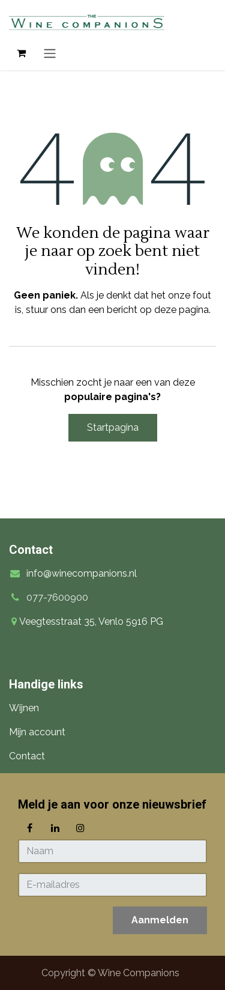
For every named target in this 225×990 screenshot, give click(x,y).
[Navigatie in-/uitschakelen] (50, 53)
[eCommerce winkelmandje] (21, 53)
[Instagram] (80, 827)
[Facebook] (29, 827)
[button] (160, 920)
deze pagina (181, 309)
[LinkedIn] (55, 827)
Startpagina (113, 427)
